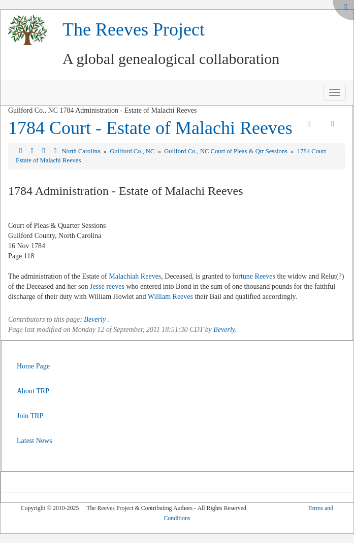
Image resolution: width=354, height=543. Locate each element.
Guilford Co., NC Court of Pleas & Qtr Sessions (226, 151)
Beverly (95, 319)
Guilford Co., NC (133, 151)
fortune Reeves (254, 276)
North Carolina (81, 151)
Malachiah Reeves (135, 276)
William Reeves (170, 296)
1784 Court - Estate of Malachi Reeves (150, 128)
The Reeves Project (133, 29)
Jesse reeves (107, 286)
